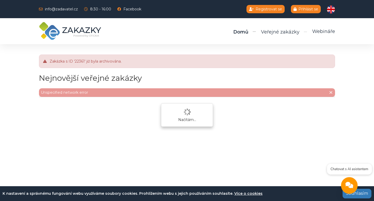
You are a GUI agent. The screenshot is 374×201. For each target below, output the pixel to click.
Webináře (323, 31)
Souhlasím (357, 193)
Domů (240, 32)
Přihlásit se (305, 9)
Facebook (132, 9)
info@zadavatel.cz (61, 9)
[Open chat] (349, 186)
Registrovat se (265, 9)
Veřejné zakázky (280, 32)
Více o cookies (248, 193)
